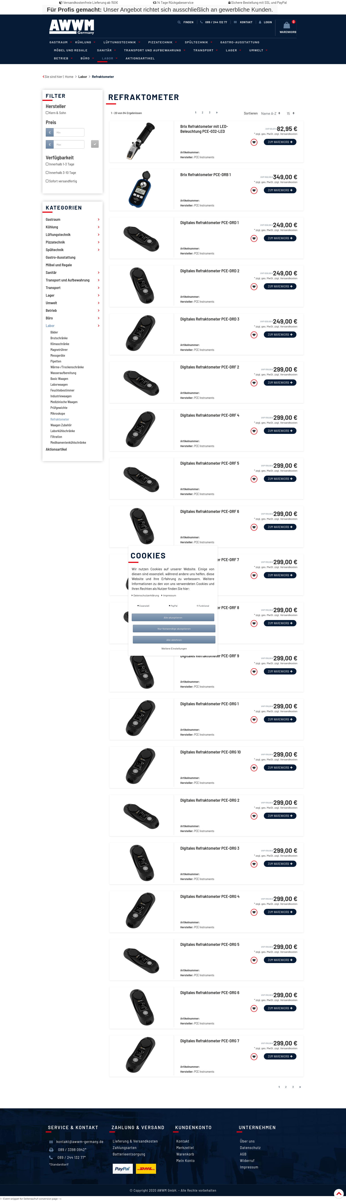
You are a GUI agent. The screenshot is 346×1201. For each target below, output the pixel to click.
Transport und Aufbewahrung (153, 50)
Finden (185, 22)
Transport (203, 50)
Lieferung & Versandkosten (135, 1141)
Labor (82, 58)
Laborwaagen (59, 384)
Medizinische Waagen (63, 402)
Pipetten (55, 361)
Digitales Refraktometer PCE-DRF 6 (209, 511)
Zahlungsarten (125, 1147)
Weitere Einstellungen (174, 648)
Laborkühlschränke (62, 431)
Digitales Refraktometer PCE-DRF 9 (209, 655)
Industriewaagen (61, 396)
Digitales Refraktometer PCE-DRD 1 (209, 222)
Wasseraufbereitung (63, 373)
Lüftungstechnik (120, 42)
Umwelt (256, 50)
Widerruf (247, 1160)
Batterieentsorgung (129, 1154)
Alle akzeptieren (173, 617)
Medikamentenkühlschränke (68, 442)
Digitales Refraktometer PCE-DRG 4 (210, 896)
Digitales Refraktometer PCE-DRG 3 (209, 848)
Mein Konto (185, 1160)
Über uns (247, 1141)
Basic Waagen (59, 379)
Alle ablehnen (174, 639)
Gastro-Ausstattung (238, 42)
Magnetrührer (59, 350)
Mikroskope (57, 413)
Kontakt (182, 1141)
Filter (56, 95)
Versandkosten (288, 133)
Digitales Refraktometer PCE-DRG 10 (210, 751)
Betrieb (282, 50)
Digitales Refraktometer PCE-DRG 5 (209, 944)
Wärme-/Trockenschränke (67, 367)
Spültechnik (196, 42)
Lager (231, 50)
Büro (60, 58)
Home (69, 77)
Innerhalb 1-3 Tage (61, 164)
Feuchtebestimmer (62, 390)
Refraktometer (59, 419)
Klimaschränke (59, 344)
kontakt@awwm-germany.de (76, 1142)
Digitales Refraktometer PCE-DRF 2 (209, 366)
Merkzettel (185, 1147)
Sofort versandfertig (63, 181)
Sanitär (105, 50)
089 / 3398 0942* (68, 1149)
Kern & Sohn (57, 112)
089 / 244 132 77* (67, 1157)
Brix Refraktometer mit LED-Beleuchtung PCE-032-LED (204, 129)
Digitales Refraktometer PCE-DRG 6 (209, 992)
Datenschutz (250, 1147)
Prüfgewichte (58, 408)
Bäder (54, 332)
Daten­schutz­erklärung (146, 595)
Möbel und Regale (71, 50)
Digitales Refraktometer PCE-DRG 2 (209, 799)
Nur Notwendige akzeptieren (174, 628)
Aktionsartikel (112, 58)
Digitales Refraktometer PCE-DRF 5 (209, 463)
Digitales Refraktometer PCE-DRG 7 (209, 1040)
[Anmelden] (265, 22)
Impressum (249, 1167)
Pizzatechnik (160, 42)
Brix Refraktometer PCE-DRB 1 (205, 174)
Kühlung (84, 42)
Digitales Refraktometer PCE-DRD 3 (209, 318)
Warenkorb (185, 1154)
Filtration (56, 437)
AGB (243, 1154)
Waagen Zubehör (61, 425)
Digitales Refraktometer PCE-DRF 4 (209, 414)
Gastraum (59, 42)
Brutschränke (59, 338)
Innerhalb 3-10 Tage (62, 172)
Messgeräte (57, 355)
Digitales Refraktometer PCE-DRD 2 (210, 270)
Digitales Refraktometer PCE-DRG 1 (209, 703)
